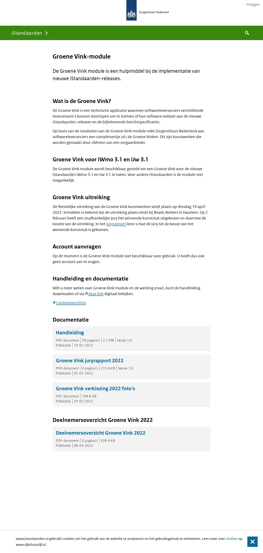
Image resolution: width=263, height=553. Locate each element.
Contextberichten (71, 302)
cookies (232, 538)
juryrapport (116, 224)
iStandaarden (26, 33)
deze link (96, 293)
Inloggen (253, 4)
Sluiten (250, 542)
